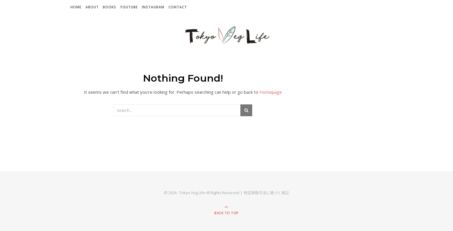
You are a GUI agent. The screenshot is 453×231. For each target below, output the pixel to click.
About (92, 7)
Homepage (270, 92)
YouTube (129, 7)
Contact (177, 7)
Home (75, 7)
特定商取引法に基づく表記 (266, 192)
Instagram (153, 7)
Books (109, 7)
